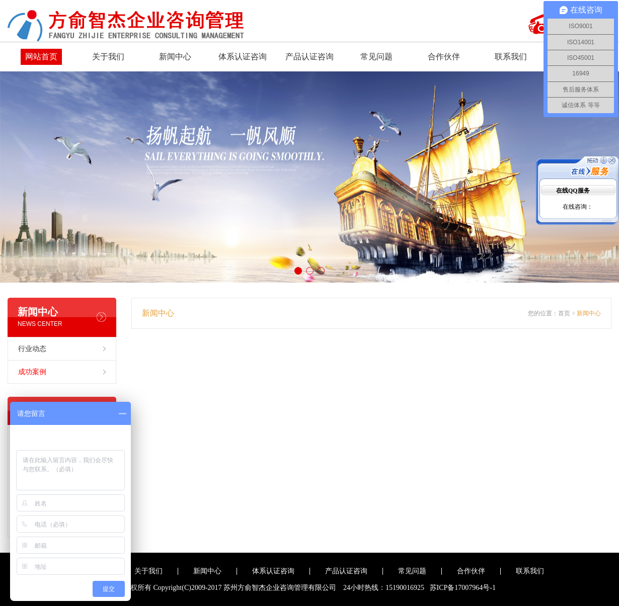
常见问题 (376, 56)
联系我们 (511, 56)
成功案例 (32, 372)
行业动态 (32, 349)
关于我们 (108, 56)
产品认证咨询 (309, 56)
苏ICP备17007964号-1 (463, 587)
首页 (564, 313)
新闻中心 (175, 56)
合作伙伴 (444, 56)
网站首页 (41, 56)
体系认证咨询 (242, 56)
